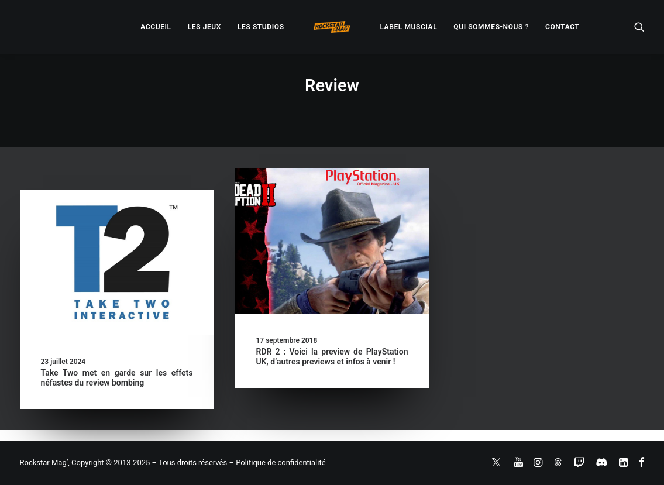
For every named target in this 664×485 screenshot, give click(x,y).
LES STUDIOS (261, 27)
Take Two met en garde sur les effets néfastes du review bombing (117, 377)
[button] (639, 27)
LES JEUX (204, 27)
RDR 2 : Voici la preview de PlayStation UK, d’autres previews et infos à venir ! (332, 356)
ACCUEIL (155, 27)
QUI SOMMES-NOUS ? (491, 27)
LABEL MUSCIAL (408, 27)
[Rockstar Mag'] (332, 27)
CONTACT (562, 27)
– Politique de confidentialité (277, 462)
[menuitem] (155, 27)
